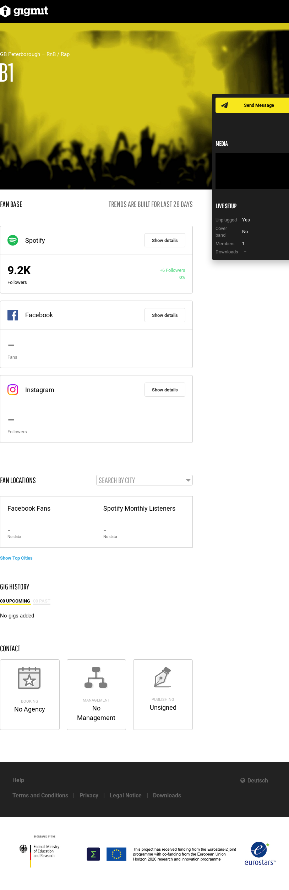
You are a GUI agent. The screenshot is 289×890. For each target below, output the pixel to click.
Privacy (89, 795)
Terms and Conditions (40, 795)
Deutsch (257, 780)
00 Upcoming (15, 601)
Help (18, 780)
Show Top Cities (16, 558)
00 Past (41, 601)
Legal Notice (126, 795)
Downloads (167, 795)
